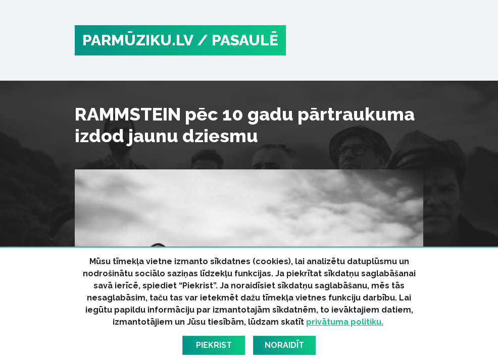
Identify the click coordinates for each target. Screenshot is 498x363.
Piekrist (214, 345)
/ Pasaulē (237, 40)
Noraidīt (284, 345)
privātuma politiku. (344, 322)
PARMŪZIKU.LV (137, 40)
